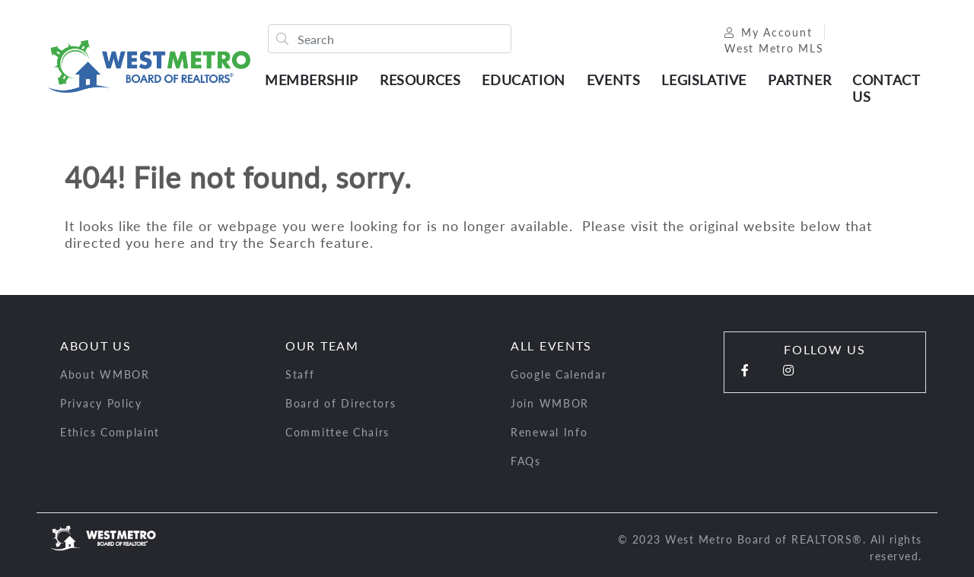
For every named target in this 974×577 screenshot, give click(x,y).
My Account (768, 32)
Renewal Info (549, 432)
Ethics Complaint (110, 432)
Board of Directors (340, 403)
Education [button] (523, 79)
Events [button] (614, 79)
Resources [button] (420, 79)
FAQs (526, 461)
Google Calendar (559, 374)
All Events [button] (551, 345)
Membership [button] (311, 79)
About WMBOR (105, 374)
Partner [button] (799, 79)
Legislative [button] (703, 79)
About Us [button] (96, 345)
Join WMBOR (550, 403)
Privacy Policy (101, 403)
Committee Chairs (337, 432)
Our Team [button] (322, 345)
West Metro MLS (774, 48)
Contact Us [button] (885, 88)
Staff (300, 374)
